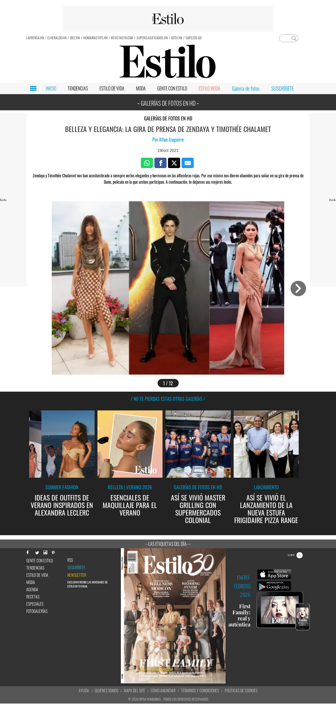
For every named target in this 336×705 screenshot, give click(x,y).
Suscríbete (76, 567)
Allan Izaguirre (171, 139)
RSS (70, 560)
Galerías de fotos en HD (168, 118)
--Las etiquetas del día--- (168, 543)
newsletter (76, 575)
